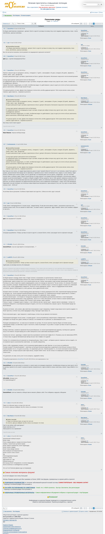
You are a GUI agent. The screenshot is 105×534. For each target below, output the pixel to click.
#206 (4, 130)
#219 (4, 415)
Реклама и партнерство (10, 520)
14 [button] (100, 23)
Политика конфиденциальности (12, 528)
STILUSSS (83, 246)
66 (87, 47)
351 (87, 33)
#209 (4, 203)
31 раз (89, 38)
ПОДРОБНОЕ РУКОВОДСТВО (14, 482)
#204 (4, 70)
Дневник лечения (61, 7)
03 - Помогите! (54, 21)
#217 (4, 389)
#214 (4, 275)
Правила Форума (8, 525)
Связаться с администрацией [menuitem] (71, 511)
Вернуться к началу (101, 40)
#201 (4, 28)
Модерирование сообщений (11, 530)
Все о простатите (32, 7)
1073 (88, 249)
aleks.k (82, 404)
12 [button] (95, 23)
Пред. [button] (84, 24)
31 (87, 149)
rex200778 (83, 259)
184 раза (90, 265)
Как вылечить (8, 511)
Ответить (5, 23)
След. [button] (102, 24)
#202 (4, 42)
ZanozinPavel (84, 30)
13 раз (89, 51)
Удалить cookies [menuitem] (84, 511)
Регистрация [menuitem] (95, 12)
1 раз (89, 152)
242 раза (90, 104)
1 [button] (86, 23)
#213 (4, 257)
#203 (4, 56)
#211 (4, 230)
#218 (4, 402)
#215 (4, 362)
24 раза (90, 411)
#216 (4, 375)
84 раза (90, 252)
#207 (4, 144)
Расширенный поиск (101, 4)
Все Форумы (16, 511)
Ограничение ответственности (12, 526)
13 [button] (97, 23)
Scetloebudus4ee (85, 146)
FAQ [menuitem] (5, 12)
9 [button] (89, 23)
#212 (4, 244)
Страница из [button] (81, 24)
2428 (88, 101)
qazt (82, 44)
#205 (4, 96)
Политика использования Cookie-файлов (15, 532)
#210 (4, 216)
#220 (4, 436)
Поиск (98, 4)
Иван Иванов (84, 97)
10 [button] (91, 23)
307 (87, 407)
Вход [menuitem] (101, 12)
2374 (88, 262)
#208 (4, 189)
